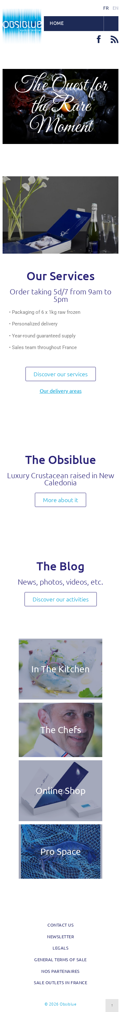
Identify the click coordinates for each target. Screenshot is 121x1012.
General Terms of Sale (60, 959)
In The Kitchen (60, 669)
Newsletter (60, 936)
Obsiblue (22, 26)
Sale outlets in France (60, 982)
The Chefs (60, 729)
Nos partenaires (60, 971)
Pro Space (60, 851)
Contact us (60, 925)
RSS (114, 39)
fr (106, 8)
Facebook (99, 39)
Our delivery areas (61, 391)
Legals (60, 948)
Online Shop (60, 790)
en (115, 8)
